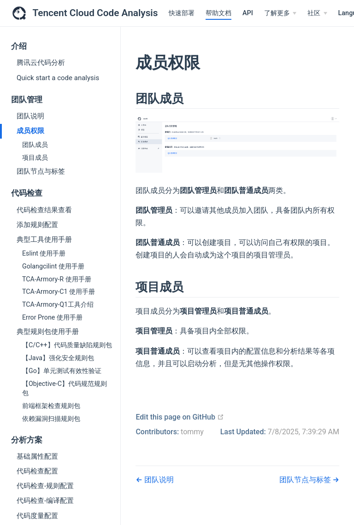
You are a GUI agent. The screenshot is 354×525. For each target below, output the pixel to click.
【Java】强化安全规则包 (58, 358)
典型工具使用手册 (44, 239)
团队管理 (26, 99)
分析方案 (26, 440)
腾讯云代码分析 (41, 62)
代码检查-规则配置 (45, 486)
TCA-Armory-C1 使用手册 (58, 291)
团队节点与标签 (41, 171)
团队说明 (30, 116)
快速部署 (182, 13)
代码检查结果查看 (44, 210)
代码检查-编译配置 (45, 500)
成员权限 (30, 131)
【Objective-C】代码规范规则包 (64, 388)
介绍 (19, 46)
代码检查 (26, 193)
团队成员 (35, 144)
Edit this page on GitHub (180, 417)
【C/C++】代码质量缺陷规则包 (67, 345)
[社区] (317, 13)
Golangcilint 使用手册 (53, 266)
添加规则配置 (37, 225)
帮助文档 (218, 13)
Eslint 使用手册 (43, 253)
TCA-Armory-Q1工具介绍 (58, 304)
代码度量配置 (37, 516)
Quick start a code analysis (58, 78)
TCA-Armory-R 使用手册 (56, 279)
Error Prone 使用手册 (52, 317)
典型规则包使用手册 (48, 331)
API (247, 13)
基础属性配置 (37, 456)
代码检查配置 (37, 471)
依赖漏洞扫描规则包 (51, 418)
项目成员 (35, 157)
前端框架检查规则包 (51, 405)
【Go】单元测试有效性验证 (61, 370)
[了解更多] (280, 13)
